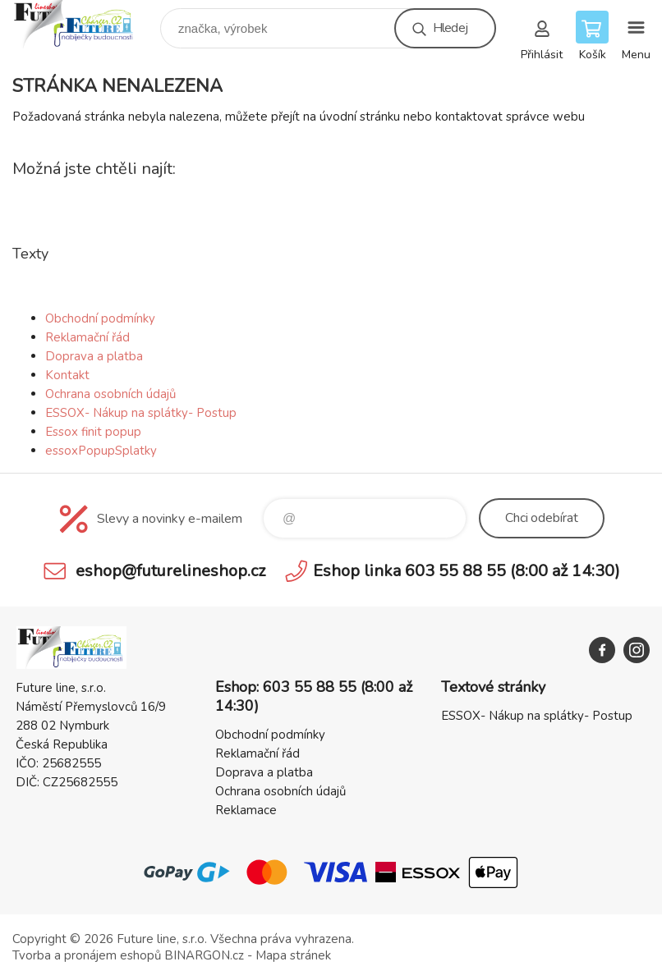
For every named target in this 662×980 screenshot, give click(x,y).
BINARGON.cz (204, 955)
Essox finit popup (93, 432)
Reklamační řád (87, 337)
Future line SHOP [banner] (85, 24)
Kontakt (67, 375)
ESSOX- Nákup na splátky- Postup (141, 413)
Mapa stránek (293, 955)
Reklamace (246, 810)
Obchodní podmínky (100, 318)
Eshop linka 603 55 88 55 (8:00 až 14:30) (466, 571)
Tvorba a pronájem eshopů (86, 955)
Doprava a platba (94, 356)
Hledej (450, 28)
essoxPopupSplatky (101, 450)
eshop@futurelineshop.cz (170, 571)
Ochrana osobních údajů (110, 394)
